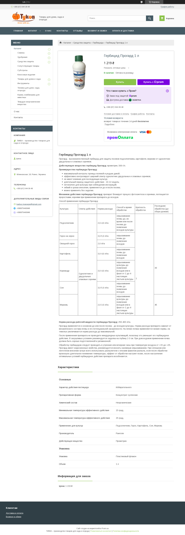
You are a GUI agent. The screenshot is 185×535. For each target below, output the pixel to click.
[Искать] (149, 18)
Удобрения (22, 57)
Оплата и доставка (123, 31)
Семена (20, 53)
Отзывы (78, 31)
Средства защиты (82, 43)
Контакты (62, 31)
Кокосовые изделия (26, 75)
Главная (18, 31)
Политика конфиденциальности (126, 531)
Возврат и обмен (97, 31)
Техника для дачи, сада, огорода (28, 89)
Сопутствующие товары (28, 66)
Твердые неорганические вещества (28, 103)
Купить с (154, 82)
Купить (120, 82)
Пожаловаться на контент (100, 531)
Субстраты (22, 70)
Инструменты (23, 83)
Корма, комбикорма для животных (28, 96)
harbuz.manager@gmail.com (28, 204)
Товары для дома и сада (29, 79)
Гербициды (98, 43)
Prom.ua (105, 528)
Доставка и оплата (14, 513)
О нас (48, 31)
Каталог (32, 31)
